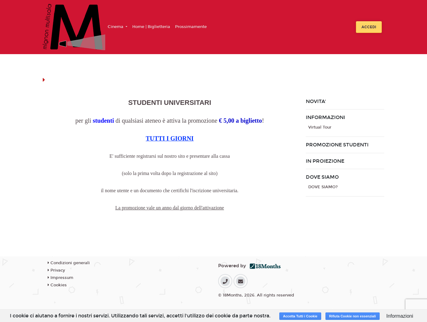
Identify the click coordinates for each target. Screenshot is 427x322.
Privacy (56, 270)
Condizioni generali (69, 262)
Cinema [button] (116, 26)
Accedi (368, 27)
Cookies (57, 285)
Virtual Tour (319, 127)
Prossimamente (191, 26)
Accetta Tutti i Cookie (300, 316)
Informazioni (399, 316)
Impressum (60, 277)
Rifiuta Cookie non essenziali (352, 316)
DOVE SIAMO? (323, 187)
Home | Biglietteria (151, 26)
